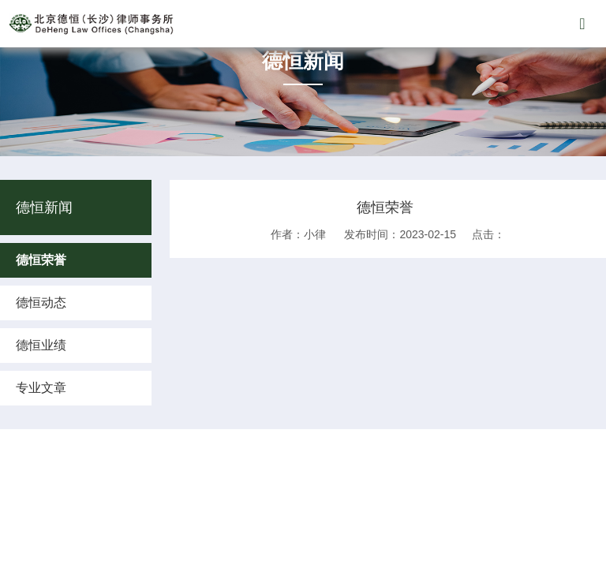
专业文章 (41, 387)
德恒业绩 (41, 345)
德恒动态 (41, 302)
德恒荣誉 (41, 260)
